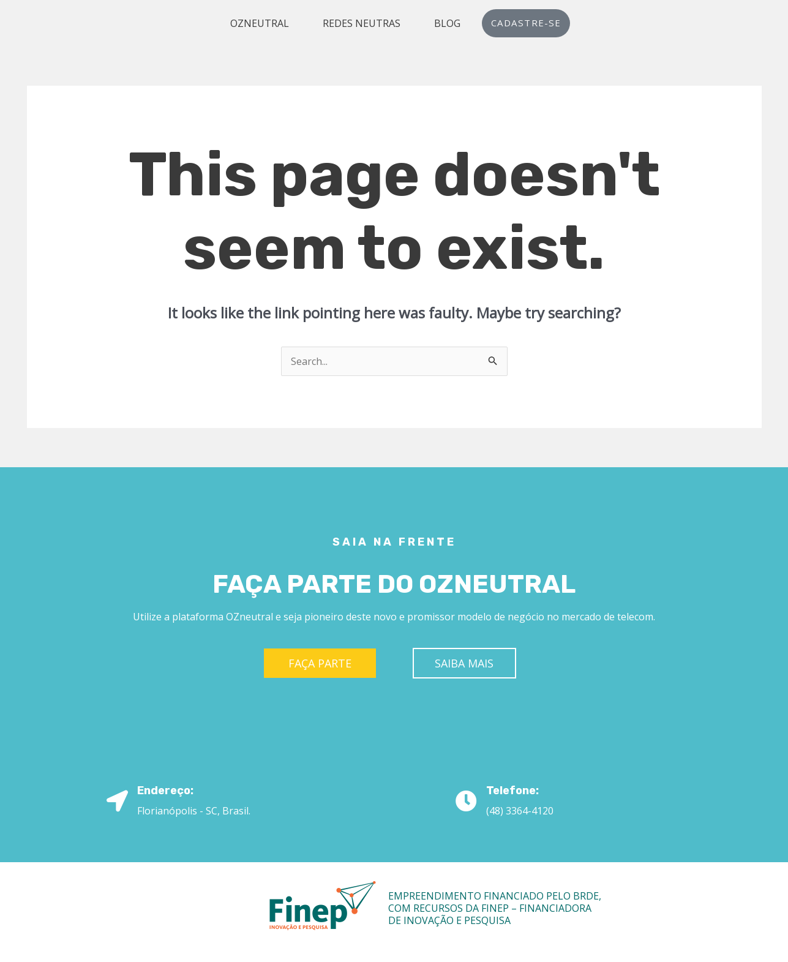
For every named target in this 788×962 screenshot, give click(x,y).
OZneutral (260, 23)
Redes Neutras (363, 23)
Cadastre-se (526, 23)
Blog (448, 23)
